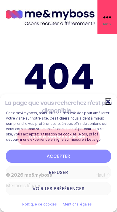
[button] (108, 102)
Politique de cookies (39, 204)
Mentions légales (77, 204)
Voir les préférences (59, 189)
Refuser (58, 172)
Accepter (58, 156)
